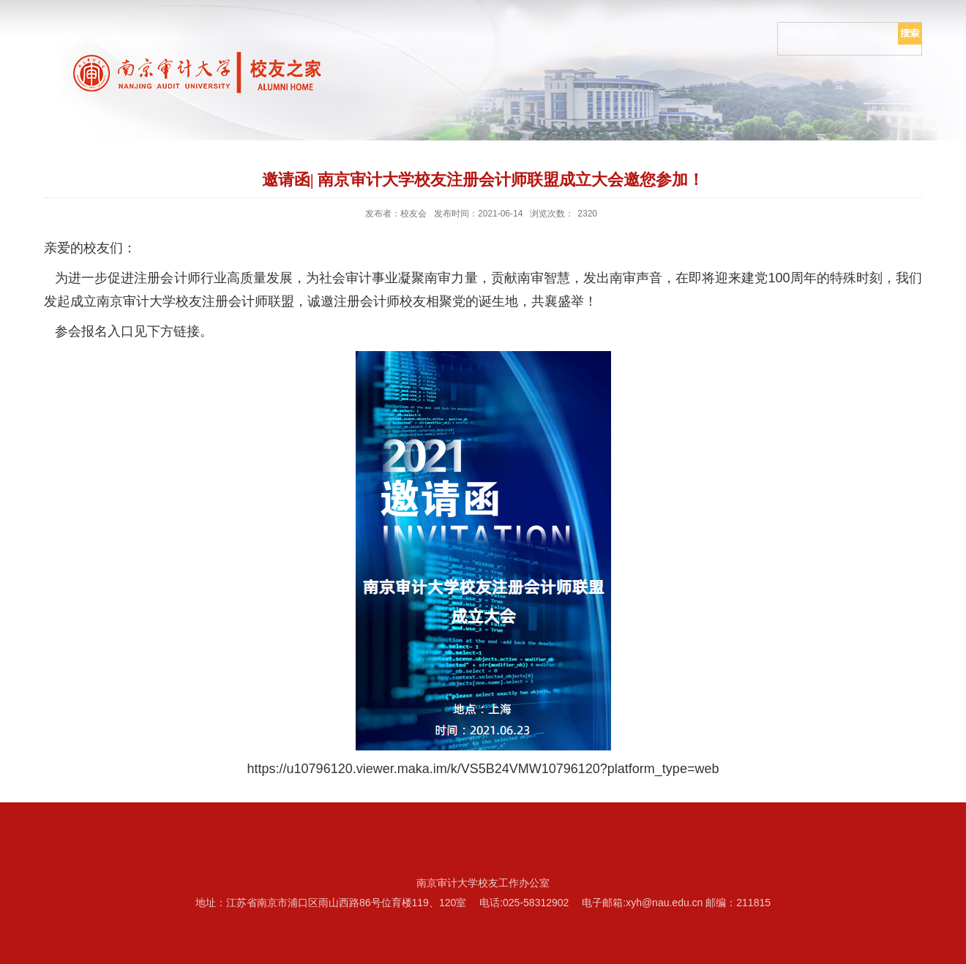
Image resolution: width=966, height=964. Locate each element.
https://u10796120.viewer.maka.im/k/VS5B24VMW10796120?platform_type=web (483, 768)
